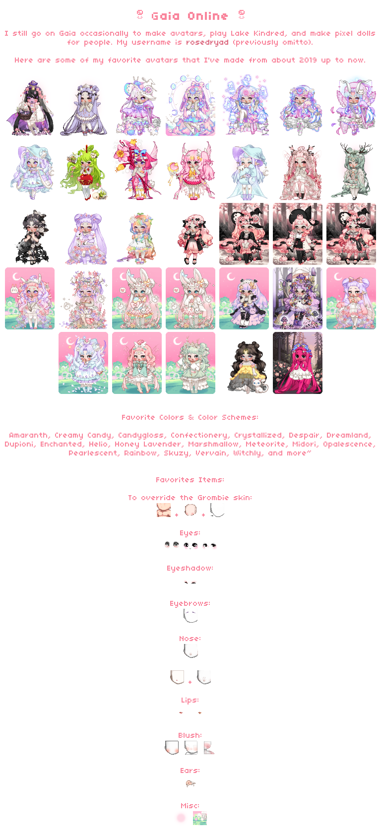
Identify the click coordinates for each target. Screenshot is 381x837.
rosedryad (208, 43)
